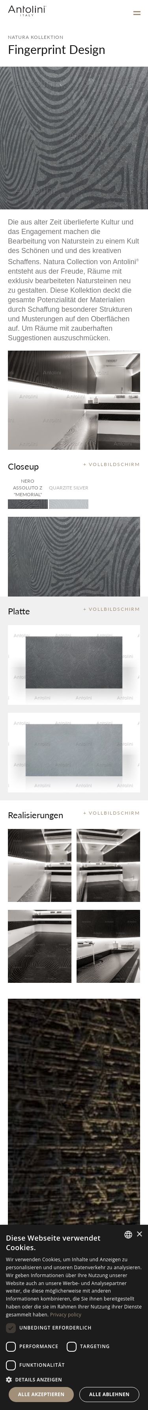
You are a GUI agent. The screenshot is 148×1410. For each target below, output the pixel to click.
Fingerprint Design (56, 49)
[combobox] (128, 1235)
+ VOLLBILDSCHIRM (111, 464)
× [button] (139, 1234)
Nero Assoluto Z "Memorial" (27, 488)
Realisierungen (35, 814)
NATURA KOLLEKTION (36, 37)
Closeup (23, 466)
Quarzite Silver (68, 487)
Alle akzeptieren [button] (41, 1394)
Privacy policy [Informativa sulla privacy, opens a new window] (65, 1314)
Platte (19, 610)
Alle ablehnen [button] (109, 1394)
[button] (74, 1379)
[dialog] (74, 1317)
